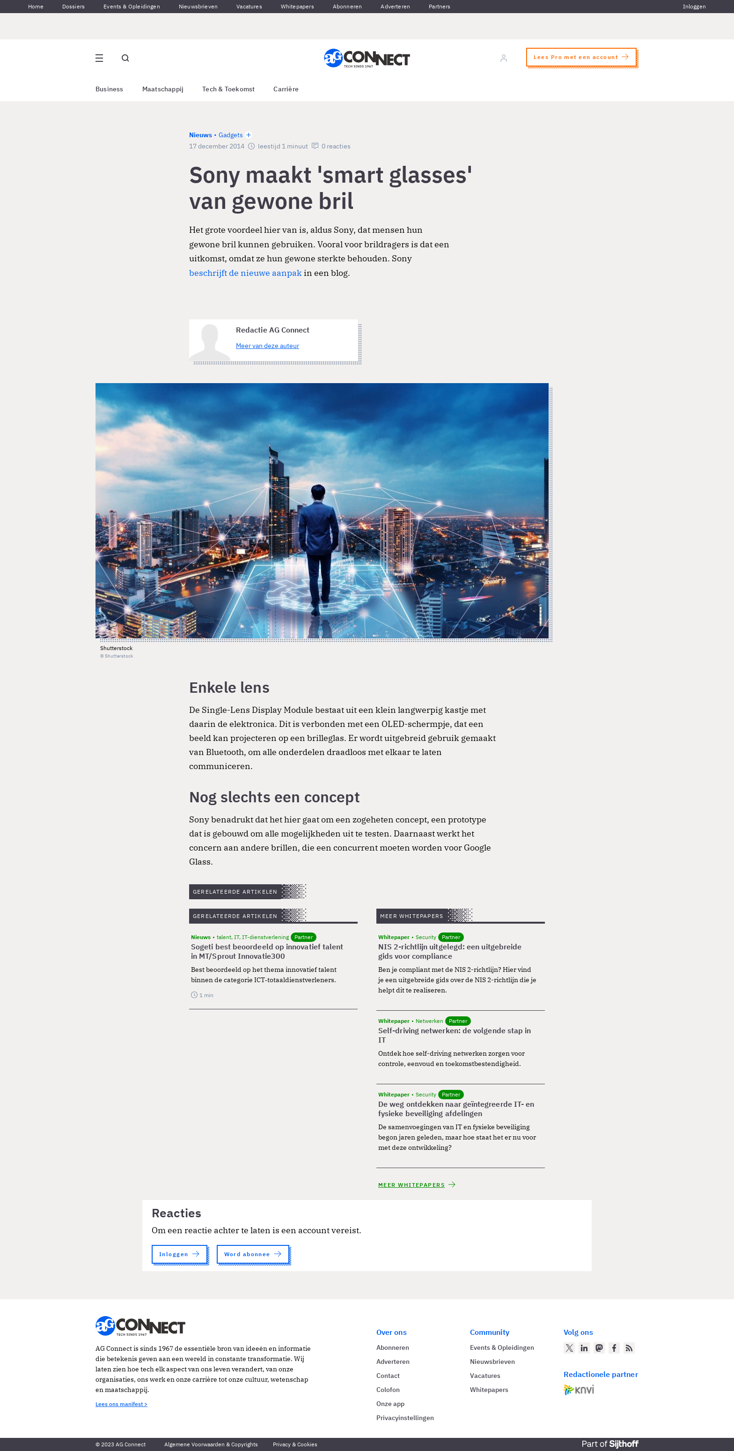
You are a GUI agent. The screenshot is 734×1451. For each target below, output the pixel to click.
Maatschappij (163, 89)
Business (109, 89)
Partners (439, 6)
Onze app (390, 1403)
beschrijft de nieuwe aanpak (245, 272)
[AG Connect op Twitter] (569, 1348)
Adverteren (395, 6)
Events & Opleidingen (131, 6)
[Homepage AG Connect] (367, 58)
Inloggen (694, 6)
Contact (388, 1375)
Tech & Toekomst (228, 89)
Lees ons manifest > (121, 1403)
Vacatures (249, 6)
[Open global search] (125, 58)
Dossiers (73, 6)
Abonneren (347, 6)
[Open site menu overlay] (99, 58)
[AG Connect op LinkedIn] (584, 1348)
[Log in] (503, 58)
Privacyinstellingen (405, 1418)
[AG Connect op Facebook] (614, 1348)
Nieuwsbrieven (198, 6)
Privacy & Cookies (295, 1444)
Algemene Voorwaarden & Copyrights (211, 1444)
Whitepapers (297, 6)
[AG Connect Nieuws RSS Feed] (629, 1348)
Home (36, 6)
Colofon (388, 1389)
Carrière (286, 89)
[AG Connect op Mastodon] (599, 1348)
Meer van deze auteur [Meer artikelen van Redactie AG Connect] (267, 345)
